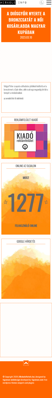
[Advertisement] (26, 62)
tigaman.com (37, 379)
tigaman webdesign (11, 379)
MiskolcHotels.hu (26, 376)
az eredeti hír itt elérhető (13, 98)
